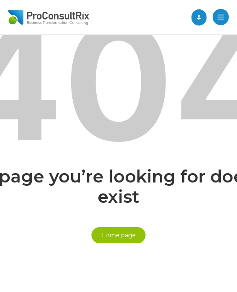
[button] (221, 17)
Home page (118, 235)
